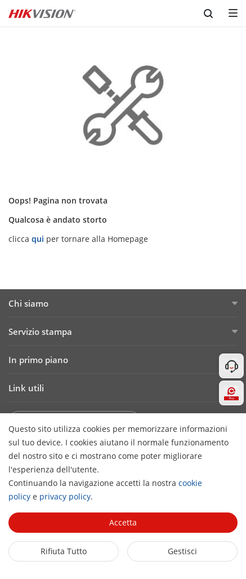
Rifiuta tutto (64, 551)
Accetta (123, 522)
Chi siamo (28, 303)
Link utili (26, 388)
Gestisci (182, 551)
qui (38, 238)
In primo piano (38, 359)
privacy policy (65, 496)
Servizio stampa (40, 331)
